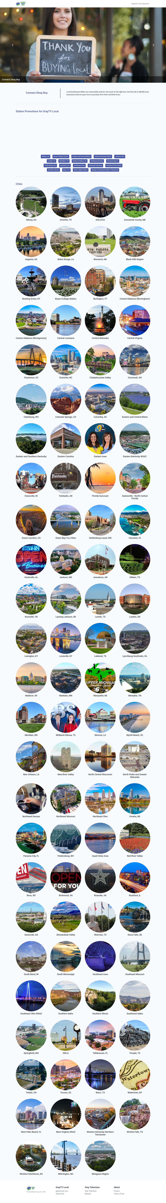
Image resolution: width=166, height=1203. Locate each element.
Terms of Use (119, 1194)
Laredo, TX (51, 161)
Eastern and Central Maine (81, 156)
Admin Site (60, 1194)
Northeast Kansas (97, 161)
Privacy (117, 1191)
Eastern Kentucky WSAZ (103, 156)
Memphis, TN (63, 161)
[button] (12, 45)
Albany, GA (45, 156)
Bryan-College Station (61, 156)
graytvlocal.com (62, 1191)
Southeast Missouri (95, 165)
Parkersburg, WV (50, 165)
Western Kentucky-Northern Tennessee (105, 170)
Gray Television (90, 1191)
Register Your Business (140, 4)
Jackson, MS (119, 156)
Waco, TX (66, 170)
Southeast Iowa (79, 165)
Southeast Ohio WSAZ (113, 165)
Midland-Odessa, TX (79, 161)
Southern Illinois (53, 170)
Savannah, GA (65, 165)
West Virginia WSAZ (80, 170)
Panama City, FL (112, 161)
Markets (88, 1194)
